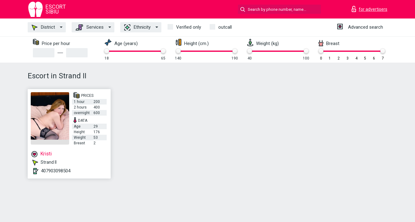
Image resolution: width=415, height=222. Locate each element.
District (43, 27)
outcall (225, 27)
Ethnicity (137, 27)
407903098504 (55, 171)
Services (90, 27)
